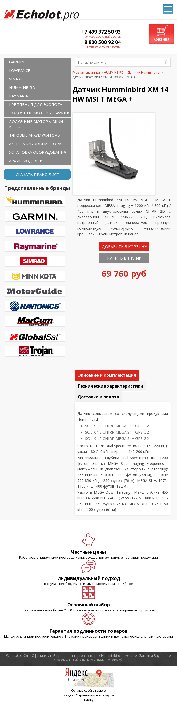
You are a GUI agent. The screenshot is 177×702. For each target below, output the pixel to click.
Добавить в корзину (124, 246)
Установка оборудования (37, 152)
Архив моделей (26, 160)
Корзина (161, 39)
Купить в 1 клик (124, 258)
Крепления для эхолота (35, 104)
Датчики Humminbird (143, 72)
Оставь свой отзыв (87, 690)
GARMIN (16, 61)
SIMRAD (16, 78)
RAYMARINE (20, 95)
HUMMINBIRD (22, 87)
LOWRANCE (19, 70)
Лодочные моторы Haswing (40, 112)
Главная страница (86, 72)
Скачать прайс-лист (37, 174)
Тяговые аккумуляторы (35, 135)
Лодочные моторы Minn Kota (36, 124)
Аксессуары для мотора (35, 143)
